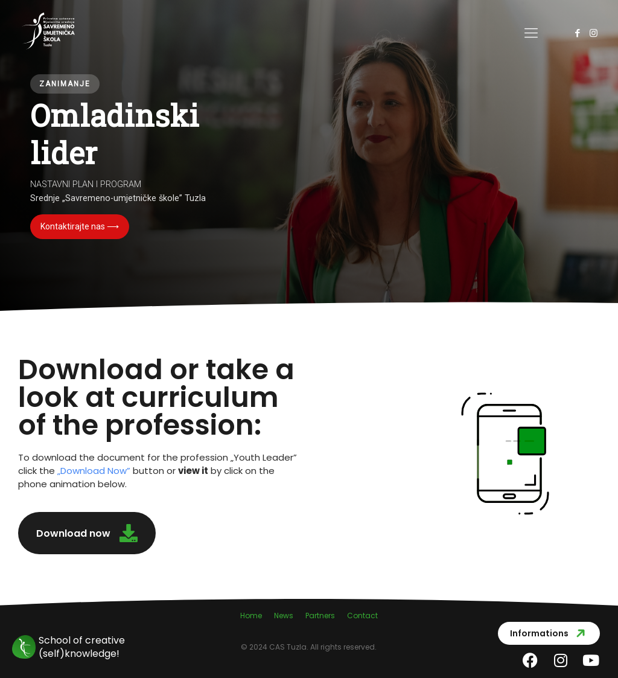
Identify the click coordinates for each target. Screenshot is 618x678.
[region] (309, 156)
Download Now (93, 470)
